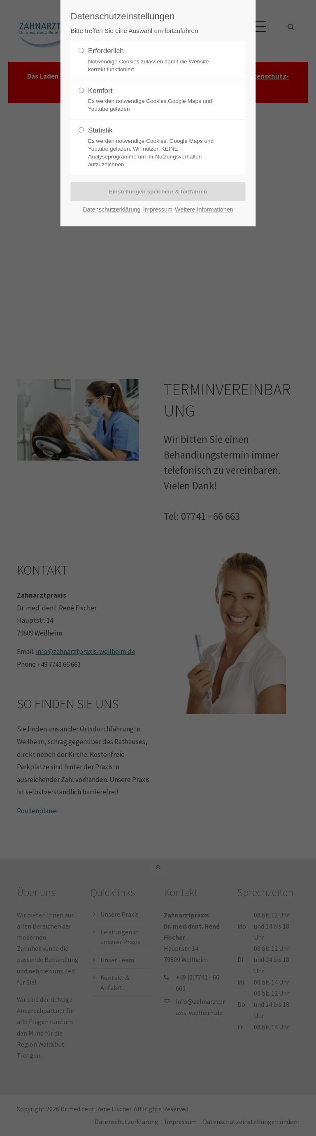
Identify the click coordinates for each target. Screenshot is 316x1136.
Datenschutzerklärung (111, 209)
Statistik (154, 147)
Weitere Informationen (204, 209)
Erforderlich (154, 60)
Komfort (154, 100)
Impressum (157, 209)
